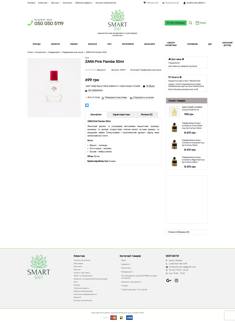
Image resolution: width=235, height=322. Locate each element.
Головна (31, 3)
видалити (126, 264)
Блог (76, 282)
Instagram (176, 281)
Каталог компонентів (106, 3)
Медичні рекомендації (83, 291)
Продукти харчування (131, 282)
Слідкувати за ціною (143, 97)
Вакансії (77, 297)
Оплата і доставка (82, 273)
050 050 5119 (48, 23)
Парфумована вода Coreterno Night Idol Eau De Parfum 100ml (193, 159)
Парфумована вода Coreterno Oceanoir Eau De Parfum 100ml (193, 142)
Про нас (55, 3)
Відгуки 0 (101, 70)
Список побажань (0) (178, 232)
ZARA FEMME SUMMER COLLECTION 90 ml (192, 108)
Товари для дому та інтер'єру (134, 289)
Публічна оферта (84, 3)
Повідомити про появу (116, 97)
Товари (125, 286)
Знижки (77, 285)
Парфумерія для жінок (72, 52)
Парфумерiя (53, 52)
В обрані (150, 86)
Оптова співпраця (175, 23)
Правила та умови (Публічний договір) (90, 279)
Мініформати (127, 272)
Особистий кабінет (82, 260)
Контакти (67, 3)
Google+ (169, 281)
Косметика (40, 52)
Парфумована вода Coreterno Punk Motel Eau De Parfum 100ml (192, 125)
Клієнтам (43, 3)
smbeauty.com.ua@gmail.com (182, 267)
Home (30, 52)
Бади (124, 260)
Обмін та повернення (83, 276)
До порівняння (95, 90)
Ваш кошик (78, 263)
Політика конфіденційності (85, 294)
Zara (87, 57)
